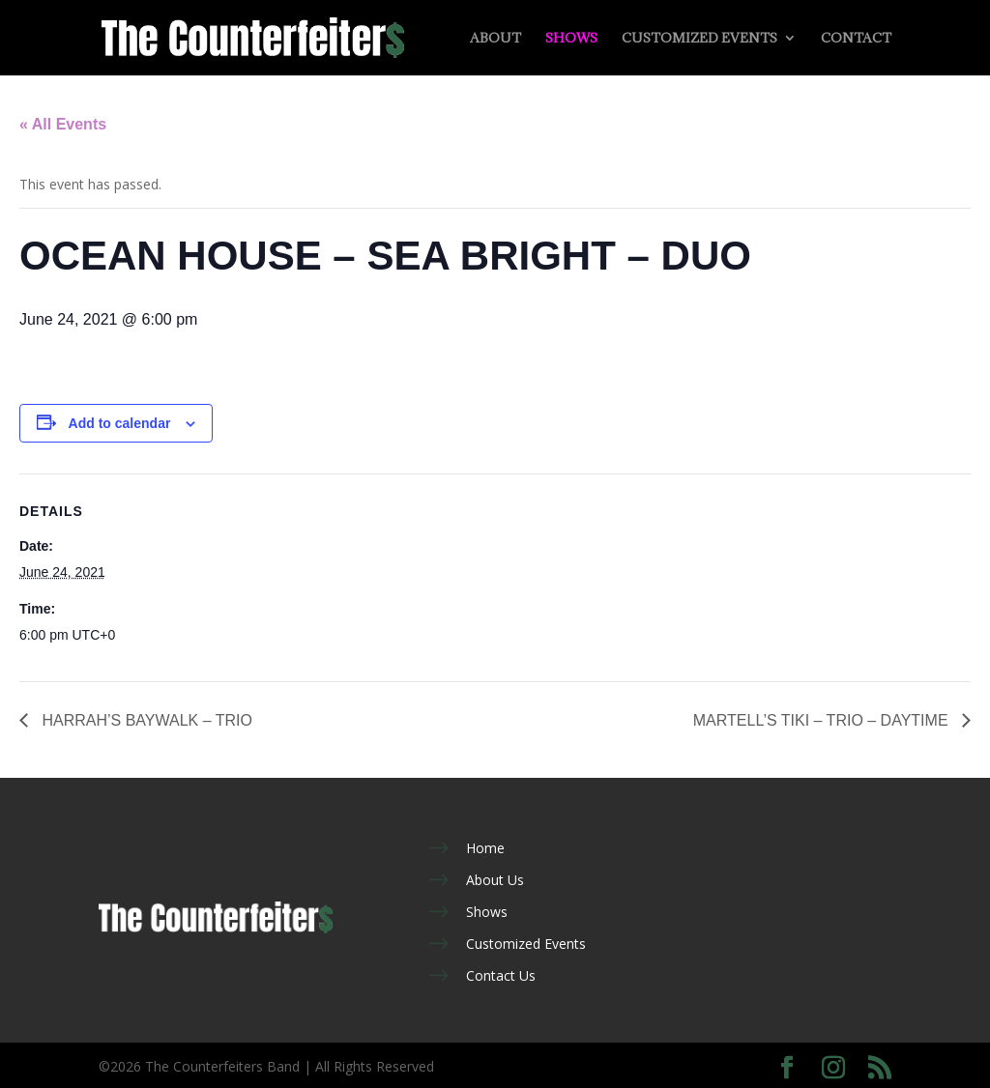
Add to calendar (120, 423)
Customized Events (699, 38)
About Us (495, 880)
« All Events (62, 124)
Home (485, 848)
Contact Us (501, 975)
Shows (571, 38)
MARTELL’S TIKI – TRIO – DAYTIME (822, 720)
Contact (856, 38)
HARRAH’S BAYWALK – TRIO (145, 720)
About (495, 38)
